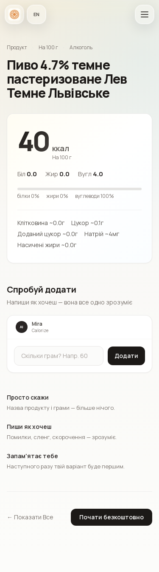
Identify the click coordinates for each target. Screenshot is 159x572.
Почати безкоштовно (111, 517)
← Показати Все (30, 517)
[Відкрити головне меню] (144, 14)
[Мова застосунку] (36, 14)
